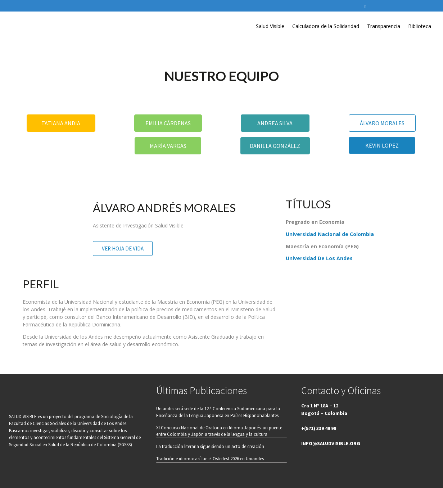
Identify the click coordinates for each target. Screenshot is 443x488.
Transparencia (383, 26)
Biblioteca (419, 26)
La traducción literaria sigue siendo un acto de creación (210, 446)
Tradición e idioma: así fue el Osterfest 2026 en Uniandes (210, 459)
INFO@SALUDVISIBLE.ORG (330, 443)
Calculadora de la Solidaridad (325, 26)
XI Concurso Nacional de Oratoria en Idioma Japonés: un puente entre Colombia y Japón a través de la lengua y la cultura (219, 431)
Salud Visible (270, 26)
